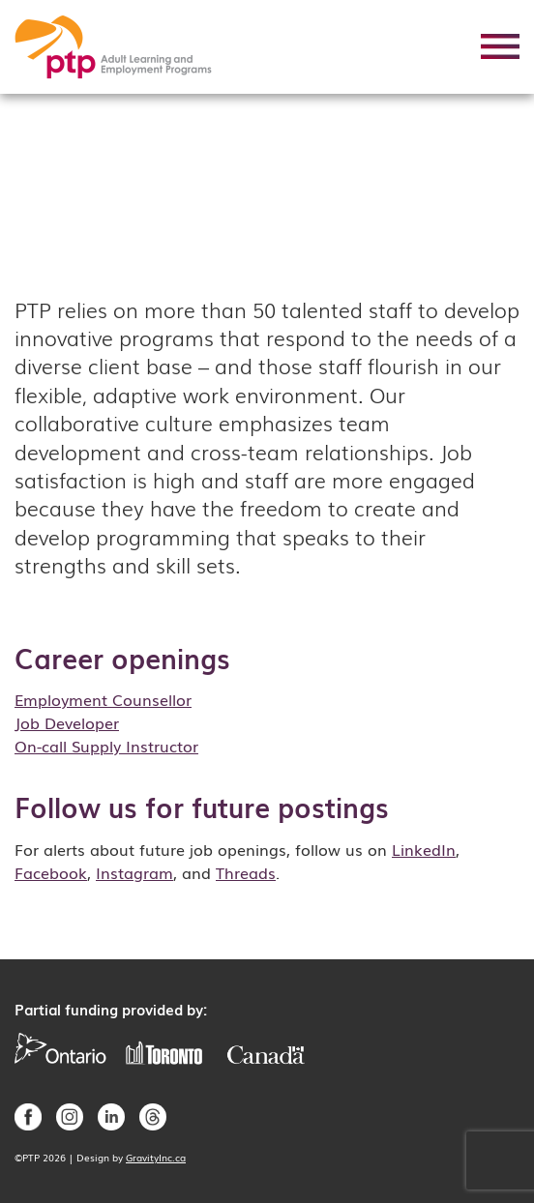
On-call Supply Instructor (106, 745)
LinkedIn (424, 849)
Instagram (134, 872)
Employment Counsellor (103, 699)
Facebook (51, 872)
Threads (246, 872)
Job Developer (67, 722)
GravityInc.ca (156, 1157)
